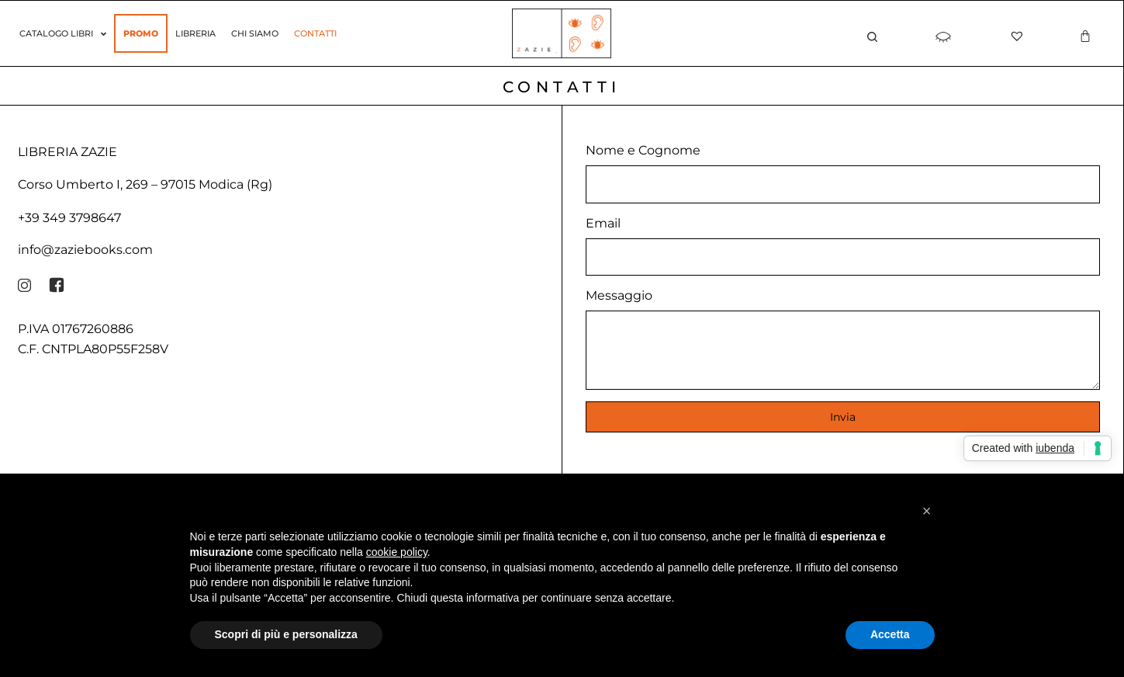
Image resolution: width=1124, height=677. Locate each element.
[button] (927, 510)
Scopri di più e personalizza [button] (286, 634)
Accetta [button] (890, 634)
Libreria (195, 33)
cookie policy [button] (396, 552)
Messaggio (619, 295)
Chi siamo (254, 33)
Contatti (315, 33)
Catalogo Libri (62, 34)
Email (603, 223)
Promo (140, 33)
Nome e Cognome (643, 150)
